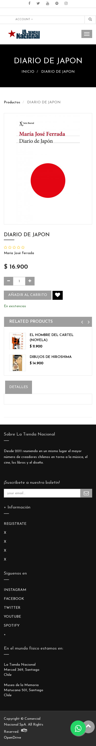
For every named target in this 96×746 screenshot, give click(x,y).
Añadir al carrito (27, 295)
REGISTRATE (15, 524)
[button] (82, 322)
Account (24, 19)
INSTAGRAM (15, 590)
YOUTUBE (12, 617)
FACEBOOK (14, 599)
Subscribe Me (86, 493)
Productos (12, 102)
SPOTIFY (11, 626)
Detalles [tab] (18, 387)
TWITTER (12, 608)
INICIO (28, 72)
